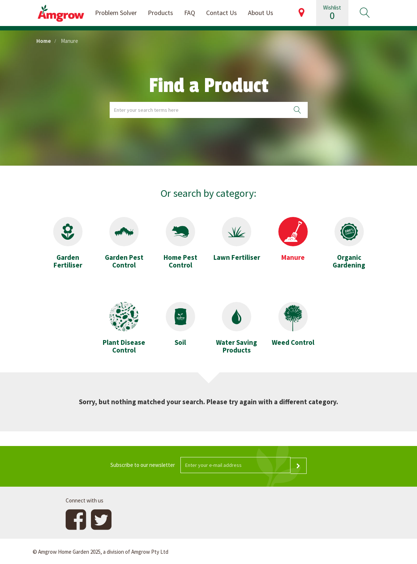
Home (43, 40)
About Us (260, 12)
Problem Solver (116, 12)
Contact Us (221, 12)
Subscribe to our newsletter (142, 464)
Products (160, 12)
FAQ (189, 12)
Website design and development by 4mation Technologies (317, 551)
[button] (364, 13)
